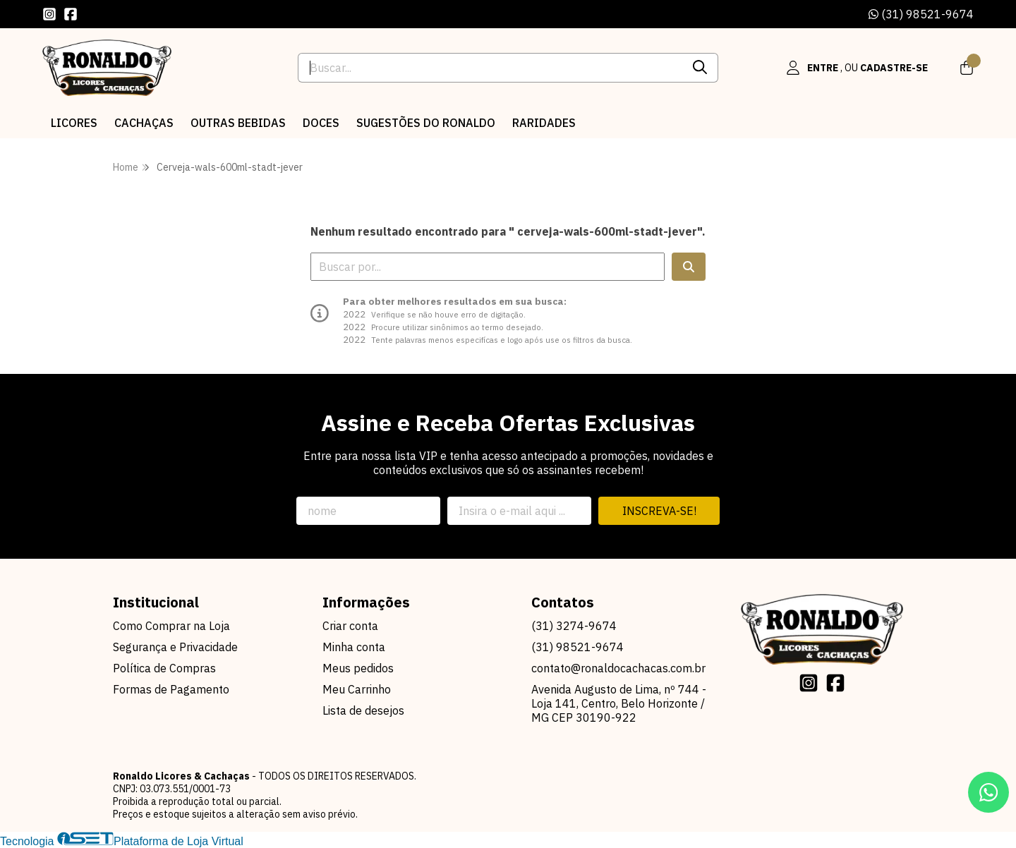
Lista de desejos (363, 710)
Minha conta (353, 647)
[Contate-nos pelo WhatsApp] (988, 792)
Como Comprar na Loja (171, 626)
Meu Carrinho (356, 689)
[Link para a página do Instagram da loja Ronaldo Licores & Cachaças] (49, 14)
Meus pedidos (358, 668)
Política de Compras (164, 668)
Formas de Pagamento (171, 689)
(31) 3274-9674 (574, 626)
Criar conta (350, 626)
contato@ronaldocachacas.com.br (618, 668)
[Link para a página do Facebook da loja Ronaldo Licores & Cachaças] (71, 14)
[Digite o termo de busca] (490, 68)
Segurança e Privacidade (175, 647)
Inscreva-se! (659, 511)
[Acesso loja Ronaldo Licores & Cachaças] (856, 67)
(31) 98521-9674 (921, 14)
